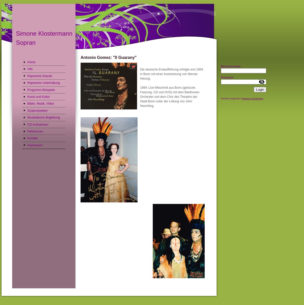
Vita (29, 69)
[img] (109, 27)
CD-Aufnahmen (37, 124)
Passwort (227, 77)
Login (260, 89)
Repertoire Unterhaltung (43, 83)
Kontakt (32, 138)
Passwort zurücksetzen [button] (252, 98)
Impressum (34, 145)
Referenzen (35, 131)
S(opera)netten (37, 110)
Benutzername (231, 66)
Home (31, 62)
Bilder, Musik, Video (40, 103)
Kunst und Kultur (38, 97)
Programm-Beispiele (41, 90)
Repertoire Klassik (39, 76)
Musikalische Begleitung (43, 117)
